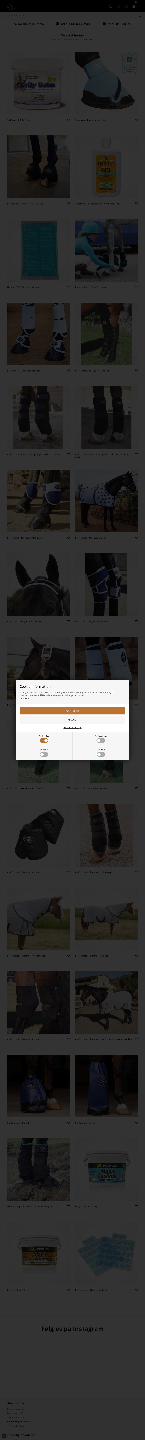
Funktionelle (44, 753)
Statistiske (101, 753)
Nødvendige (44, 739)
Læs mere (24, 698)
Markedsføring (101, 739)
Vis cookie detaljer (73, 727)
